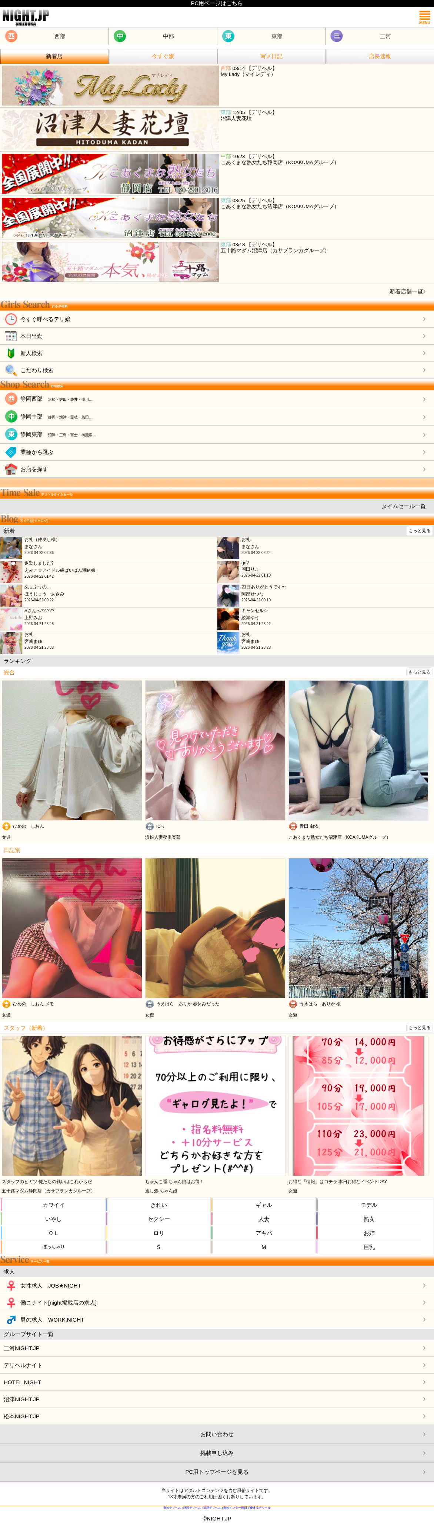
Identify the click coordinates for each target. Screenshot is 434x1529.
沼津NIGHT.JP (22, 1399)
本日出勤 (31, 336)
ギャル (264, 1205)
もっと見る (419, 530)
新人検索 (31, 353)
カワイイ (54, 1205)
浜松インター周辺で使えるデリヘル (247, 1507)
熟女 (369, 1219)
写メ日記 (271, 56)
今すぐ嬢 (163, 56)
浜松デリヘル (172, 1507)
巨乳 (369, 1247)
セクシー (159, 1219)
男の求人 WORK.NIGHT (52, 1319)
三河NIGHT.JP (22, 1348)
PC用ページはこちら (217, 3)
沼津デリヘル (212, 1507)
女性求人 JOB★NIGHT (50, 1285)
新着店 (54, 56)
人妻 (264, 1219)
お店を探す (34, 469)
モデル (369, 1205)
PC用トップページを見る (217, 1472)
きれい (158, 1205)
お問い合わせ (217, 1434)
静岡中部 (56, 416)
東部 (277, 36)
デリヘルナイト (23, 1365)
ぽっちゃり (54, 1246)
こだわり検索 (37, 370)
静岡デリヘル (192, 1507)
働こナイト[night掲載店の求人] (58, 1302)
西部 (60, 36)
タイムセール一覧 (403, 506)
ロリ (158, 1233)
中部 (168, 36)
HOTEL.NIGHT (22, 1382)
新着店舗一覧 (406, 291)
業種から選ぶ (37, 452)
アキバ (264, 1233)
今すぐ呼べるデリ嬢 (45, 319)
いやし (53, 1219)
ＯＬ (53, 1233)
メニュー (424, 17)
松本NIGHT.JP (22, 1416)
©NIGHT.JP (217, 1518)
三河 (385, 36)
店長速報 (380, 56)
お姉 (369, 1233)
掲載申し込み (217, 1453)
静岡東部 (58, 434)
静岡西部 (56, 398)
